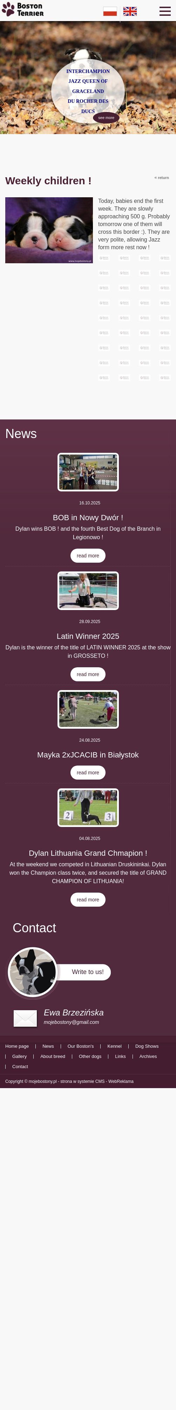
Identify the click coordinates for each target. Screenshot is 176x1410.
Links (120, 1056)
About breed (52, 1056)
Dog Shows (146, 1046)
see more (102, 116)
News (21, 433)
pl (110, 11)
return (161, 177)
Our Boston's (81, 1046)
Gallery (19, 1056)
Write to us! (88, 971)
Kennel (114, 1046)
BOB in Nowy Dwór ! (88, 517)
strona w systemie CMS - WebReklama (97, 1081)
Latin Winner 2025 (88, 636)
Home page (17, 1046)
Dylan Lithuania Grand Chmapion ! (88, 853)
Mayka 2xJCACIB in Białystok (88, 755)
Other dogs (90, 1056)
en (130, 11)
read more (88, 555)
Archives (148, 1056)
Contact (20, 1067)
